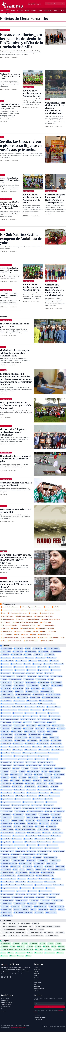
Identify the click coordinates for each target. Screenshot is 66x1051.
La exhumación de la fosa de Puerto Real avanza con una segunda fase (10, 106)
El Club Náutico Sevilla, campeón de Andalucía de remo (32, 93)
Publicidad (37, 1015)
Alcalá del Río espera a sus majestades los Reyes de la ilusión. (10, 76)
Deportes (33, 10)
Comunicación (48, 10)
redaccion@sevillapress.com (18, 1027)
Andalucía (20, 10)
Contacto (3, 1011)
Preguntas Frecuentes (40, 1017)
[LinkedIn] (10, 977)
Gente (27, 10)
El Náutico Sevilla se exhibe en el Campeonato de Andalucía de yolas (15, 458)
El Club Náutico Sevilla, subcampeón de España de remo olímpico (10, 270)
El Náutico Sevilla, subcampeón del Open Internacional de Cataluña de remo (14, 353)
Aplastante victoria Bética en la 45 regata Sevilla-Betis (16, 484)
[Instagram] (7, 977)
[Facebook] (2, 977)
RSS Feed (36, 990)
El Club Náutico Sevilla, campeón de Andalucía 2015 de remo (32, 198)
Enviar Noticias (38, 1019)
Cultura (56, 10)
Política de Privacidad (6, 1002)
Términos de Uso (5, 1006)
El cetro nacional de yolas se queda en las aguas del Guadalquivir (13, 432)
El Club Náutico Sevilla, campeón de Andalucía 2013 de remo (9, 295)
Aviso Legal (4, 1008)
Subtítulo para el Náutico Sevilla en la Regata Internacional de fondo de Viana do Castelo (10, 205)
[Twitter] (5, 977)
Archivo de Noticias (39, 988)
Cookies (51, 1026)
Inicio (1, 13)
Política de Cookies (6, 1004)
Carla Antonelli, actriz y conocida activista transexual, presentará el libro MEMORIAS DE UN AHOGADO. (16, 558)
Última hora (7, 10)
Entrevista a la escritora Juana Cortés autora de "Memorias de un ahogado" (16, 584)
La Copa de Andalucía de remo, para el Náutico (14, 325)
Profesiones (37, 986)
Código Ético (4, 1000)
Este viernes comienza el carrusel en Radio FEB (15, 510)
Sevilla (13, 10)
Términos (56, 1026)
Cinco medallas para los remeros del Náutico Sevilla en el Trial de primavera (55, 198)
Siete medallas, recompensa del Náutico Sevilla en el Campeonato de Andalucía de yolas (54, 289)
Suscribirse (49, 1006)
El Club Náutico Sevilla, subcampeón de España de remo (10, 180)
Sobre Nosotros (5, 998)
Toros (40, 10)
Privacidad (44, 1026)
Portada (36, 967)
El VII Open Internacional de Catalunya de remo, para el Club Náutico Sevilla (15, 405)
